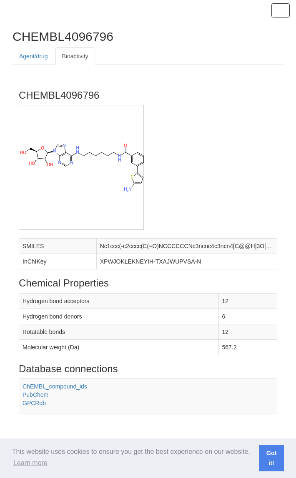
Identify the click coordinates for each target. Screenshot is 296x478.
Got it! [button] (271, 458)
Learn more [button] (30, 462)
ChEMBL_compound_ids (55, 386)
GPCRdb (34, 403)
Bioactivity (75, 56)
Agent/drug (33, 56)
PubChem (35, 394)
